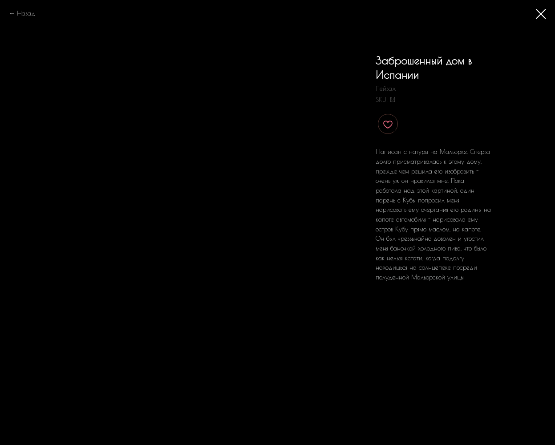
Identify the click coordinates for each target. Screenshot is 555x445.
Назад (26, 13)
